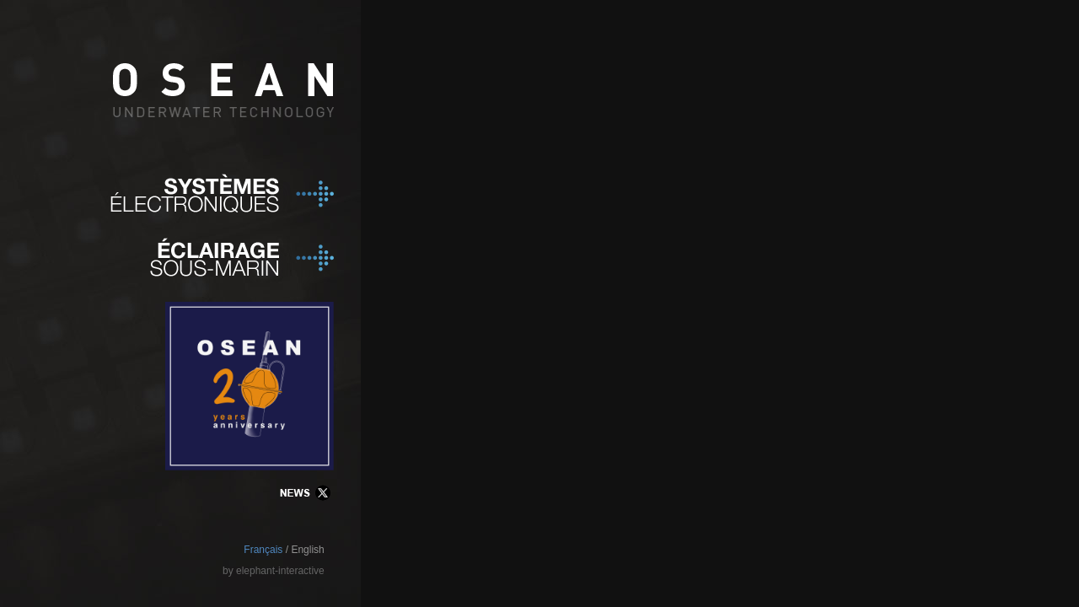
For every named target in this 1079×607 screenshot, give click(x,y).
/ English (305, 550)
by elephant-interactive (274, 571)
